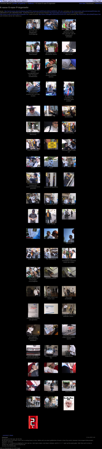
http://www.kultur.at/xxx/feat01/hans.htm (61, 12)
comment (5, 435)
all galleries (22, 3)
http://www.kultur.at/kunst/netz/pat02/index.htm (85, 11)
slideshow (98, 3)
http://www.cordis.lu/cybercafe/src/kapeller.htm (14, 14)
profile (15, 3)
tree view (82, 3)
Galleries (31, 3)
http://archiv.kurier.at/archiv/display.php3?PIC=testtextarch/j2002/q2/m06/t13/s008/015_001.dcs (33, 11)
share (11, 435)
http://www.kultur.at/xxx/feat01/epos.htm (88, 14)
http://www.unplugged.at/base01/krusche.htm (52, 14)
